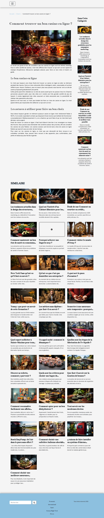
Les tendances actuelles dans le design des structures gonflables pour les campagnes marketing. (84, 43)
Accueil (12, 14)
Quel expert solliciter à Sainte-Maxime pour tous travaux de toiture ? (22, 343)
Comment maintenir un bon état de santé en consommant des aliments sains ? (84, 151)
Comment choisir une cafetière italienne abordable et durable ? (52, 442)
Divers (18, 14)
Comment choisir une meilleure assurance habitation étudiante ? (21, 475)
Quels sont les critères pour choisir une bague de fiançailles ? (51, 376)
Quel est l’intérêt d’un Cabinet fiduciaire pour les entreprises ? (51, 210)
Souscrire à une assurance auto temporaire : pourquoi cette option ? (79, 309)
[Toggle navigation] (12, 3)
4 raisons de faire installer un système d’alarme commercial (79, 442)
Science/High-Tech (52, 511)
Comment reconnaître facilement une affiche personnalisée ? (21, 409)
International (52, 504)
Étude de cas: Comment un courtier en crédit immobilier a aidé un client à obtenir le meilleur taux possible (84, 115)
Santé (52, 507)
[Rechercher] (20, 502)
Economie (52, 501)
